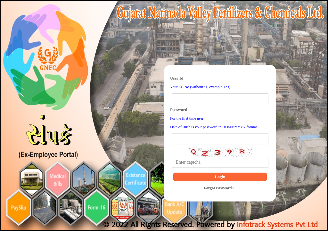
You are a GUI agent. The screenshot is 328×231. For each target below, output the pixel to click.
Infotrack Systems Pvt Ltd (276, 225)
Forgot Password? (219, 188)
